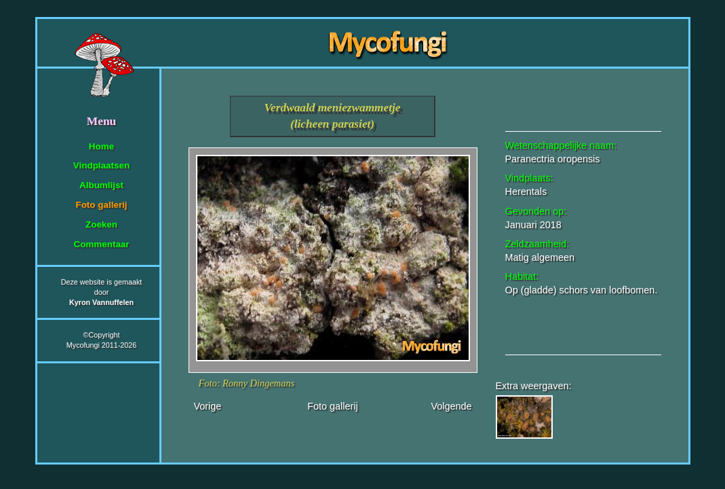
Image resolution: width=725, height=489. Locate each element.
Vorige (208, 406)
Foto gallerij (101, 205)
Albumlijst (101, 185)
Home (101, 146)
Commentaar (101, 244)
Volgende (451, 406)
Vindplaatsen (101, 165)
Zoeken (101, 224)
